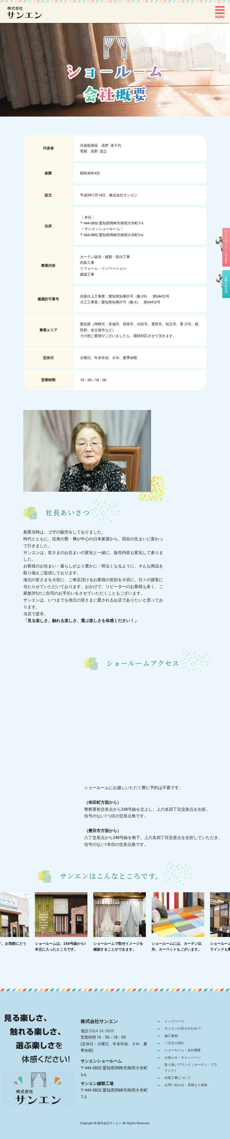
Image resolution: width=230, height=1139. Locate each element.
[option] (71, 922)
